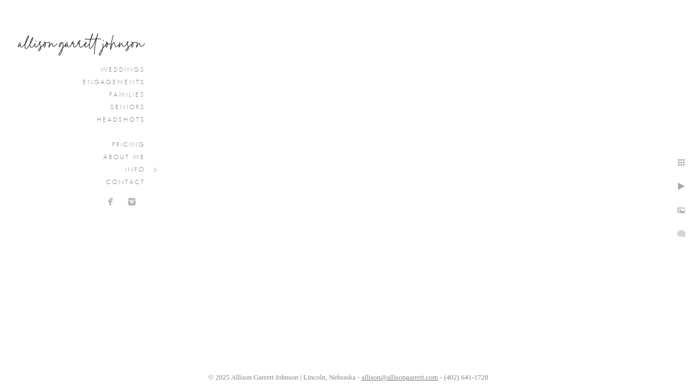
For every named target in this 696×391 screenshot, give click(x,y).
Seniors (127, 107)
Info (135, 170)
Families (127, 95)
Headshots (121, 120)
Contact (125, 182)
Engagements (114, 82)
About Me (124, 157)
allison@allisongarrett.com (400, 377)
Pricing (128, 145)
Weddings (123, 70)
